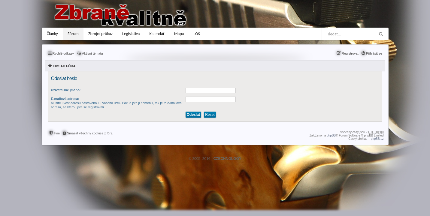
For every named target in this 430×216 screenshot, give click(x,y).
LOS (197, 33)
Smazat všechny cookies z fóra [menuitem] (90, 133)
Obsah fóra (64, 66)
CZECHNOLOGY (227, 159)
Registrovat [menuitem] (350, 53)
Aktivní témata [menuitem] (92, 53)
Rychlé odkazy (63, 53)
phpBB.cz (377, 138)
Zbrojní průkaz (100, 33)
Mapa (179, 33)
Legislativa (131, 33)
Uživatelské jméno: (66, 90)
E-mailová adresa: (65, 98)
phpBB (331, 135)
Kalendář (157, 33)
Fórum (73, 33)
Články (52, 33)
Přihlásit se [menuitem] (374, 53)
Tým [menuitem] (56, 133)
